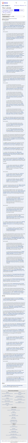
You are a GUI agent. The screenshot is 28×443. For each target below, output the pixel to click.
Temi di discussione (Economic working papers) (14, 27)
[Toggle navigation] (16, 3)
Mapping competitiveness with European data (14, 385)
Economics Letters (6, 300)
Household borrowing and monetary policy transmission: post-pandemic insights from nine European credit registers (13, 26)
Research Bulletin (22, 307)
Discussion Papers (13, 97)
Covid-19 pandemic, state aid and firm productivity (11, 143)
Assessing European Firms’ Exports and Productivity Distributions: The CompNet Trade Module (15, 252)
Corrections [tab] (8, 12)
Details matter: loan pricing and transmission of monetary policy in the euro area (14, 88)
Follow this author (17, 5)
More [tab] (4, 12)
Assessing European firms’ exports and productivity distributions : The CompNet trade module (15, 261)
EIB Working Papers (13, 154)
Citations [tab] (21, 10)
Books (16, 18)
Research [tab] (16, 10)
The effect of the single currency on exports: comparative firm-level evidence (15, 174)
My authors (22, 5)
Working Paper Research (20, 229)
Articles (12, 18)
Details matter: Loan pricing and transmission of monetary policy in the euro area (15, 96)
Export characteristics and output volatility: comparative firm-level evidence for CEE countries (14, 192)
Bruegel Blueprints (6, 386)
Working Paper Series (19, 38)
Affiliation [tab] (11, 10)
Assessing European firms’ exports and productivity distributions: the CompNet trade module (14, 247)
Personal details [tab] (5, 10)
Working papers (8, 18)
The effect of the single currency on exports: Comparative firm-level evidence (15, 180)
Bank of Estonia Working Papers (19, 217)
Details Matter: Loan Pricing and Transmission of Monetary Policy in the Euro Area (15, 104)
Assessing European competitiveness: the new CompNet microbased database (14, 222)
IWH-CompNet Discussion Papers (14, 349)
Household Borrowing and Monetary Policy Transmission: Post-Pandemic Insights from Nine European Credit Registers (15, 46)
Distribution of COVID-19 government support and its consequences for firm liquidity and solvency (14, 324)
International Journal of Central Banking (15, 167)
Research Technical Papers (15, 105)
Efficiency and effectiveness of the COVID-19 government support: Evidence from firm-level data (13, 153)
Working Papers (12, 62)
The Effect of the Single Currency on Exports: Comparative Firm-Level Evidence (15, 166)
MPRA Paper (21, 186)
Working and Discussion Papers (18, 130)
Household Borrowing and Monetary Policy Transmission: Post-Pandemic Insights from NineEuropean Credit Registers (15, 55)
